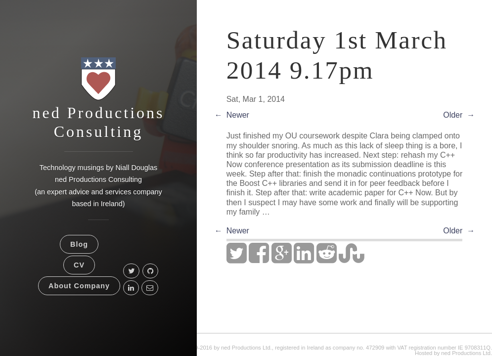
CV (79, 265)
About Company (79, 286)
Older (452, 115)
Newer (237, 115)
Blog (79, 244)
